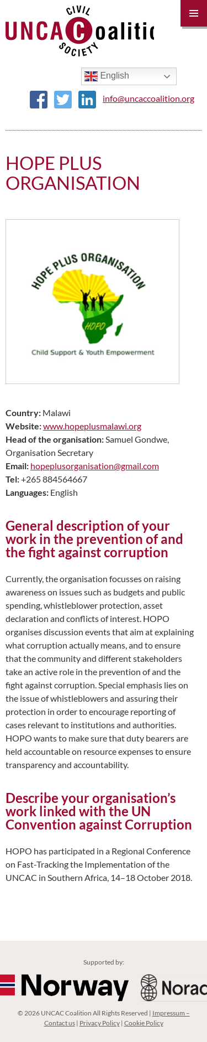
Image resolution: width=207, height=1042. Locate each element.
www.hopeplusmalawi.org (92, 426)
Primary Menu (194, 13)
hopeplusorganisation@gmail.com (94, 465)
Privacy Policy (99, 1023)
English (106, 76)
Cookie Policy (143, 1023)
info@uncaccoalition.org (148, 98)
